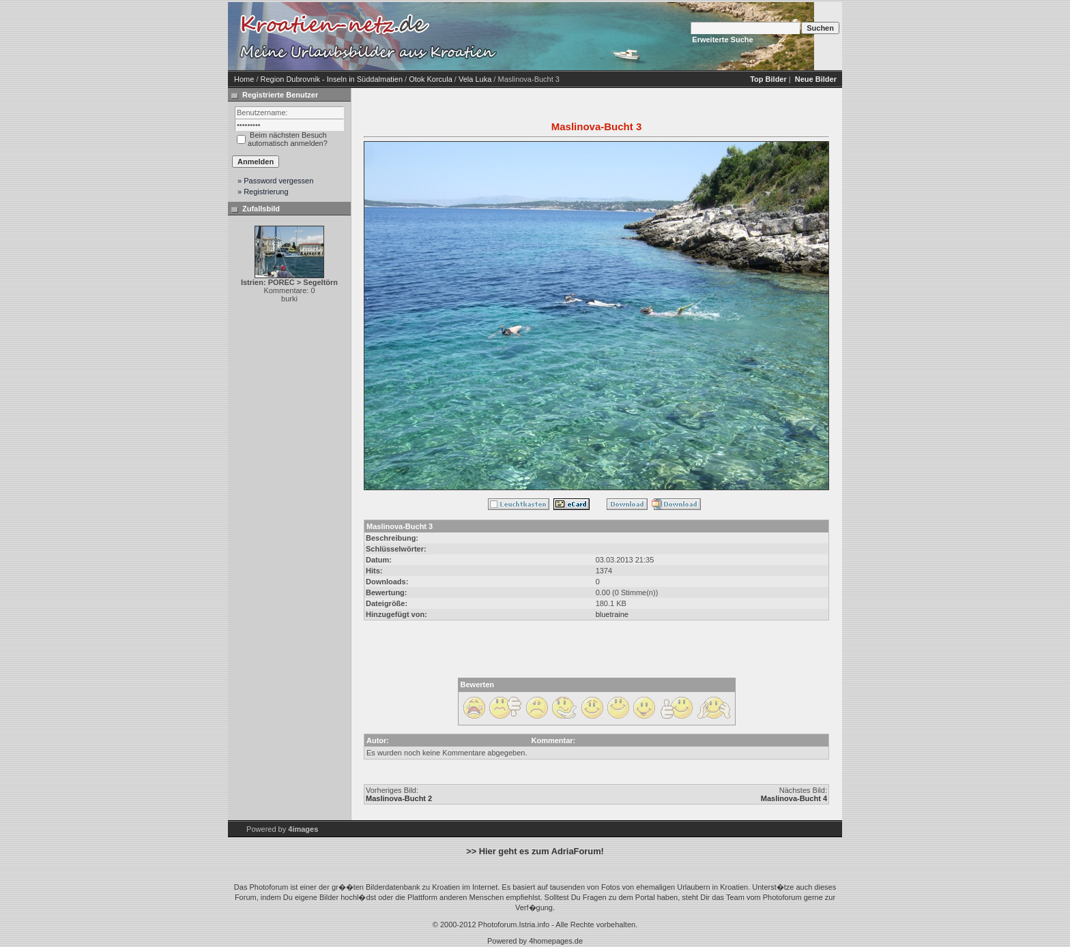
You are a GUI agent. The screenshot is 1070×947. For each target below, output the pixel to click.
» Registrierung (263, 191)
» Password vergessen (275, 181)
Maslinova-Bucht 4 (794, 798)
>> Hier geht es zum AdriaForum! (535, 851)
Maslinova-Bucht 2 (399, 798)
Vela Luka (475, 79)
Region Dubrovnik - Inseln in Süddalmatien (332, 79)
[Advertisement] (617, 36)
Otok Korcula (430, 79)
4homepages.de (556, 941)
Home (244, 79)
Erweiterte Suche (722, 39)
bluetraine (612, 614)
